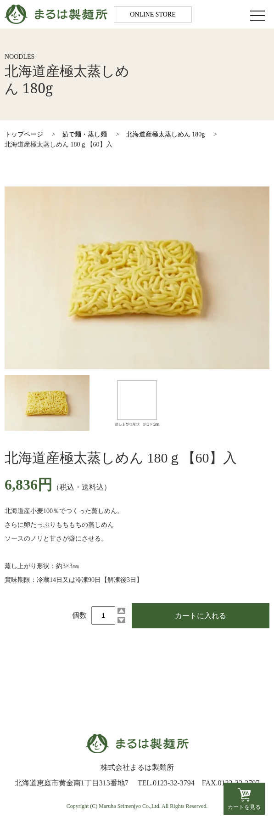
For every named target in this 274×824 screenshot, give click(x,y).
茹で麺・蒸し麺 (84, 134)
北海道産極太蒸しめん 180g (165, 134)
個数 (79, 615)
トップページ (24, 134)
